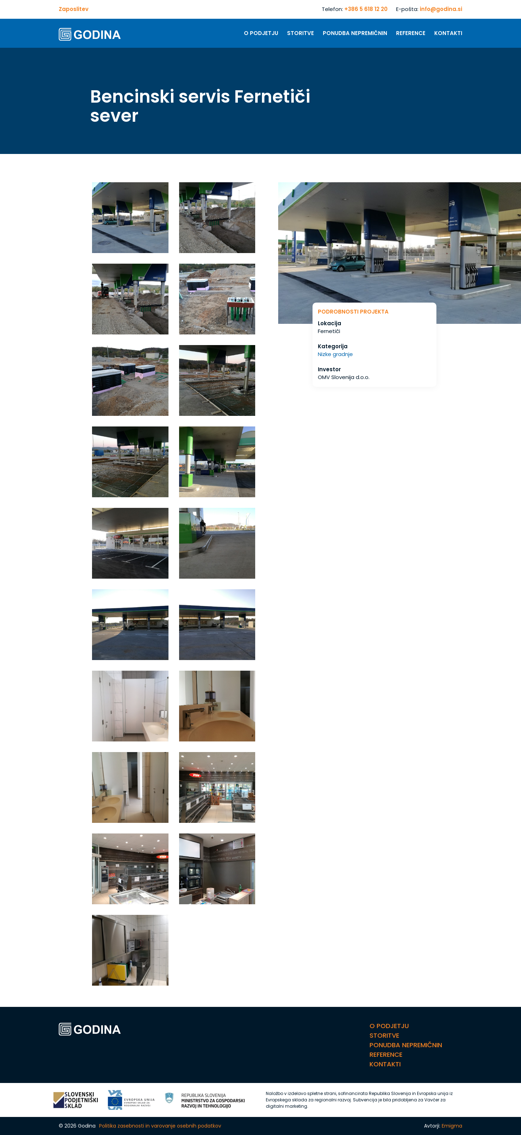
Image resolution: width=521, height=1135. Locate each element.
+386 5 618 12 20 (366, 9)
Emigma (452, 1125)
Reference (410, 33)
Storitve (300, 33)
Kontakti (448, 33)
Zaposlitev (73, 9)
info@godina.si (441, 9)
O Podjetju (261, 33)
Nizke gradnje (335, 354)
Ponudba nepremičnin (355, 33)
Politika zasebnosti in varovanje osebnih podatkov (160, 1125)
